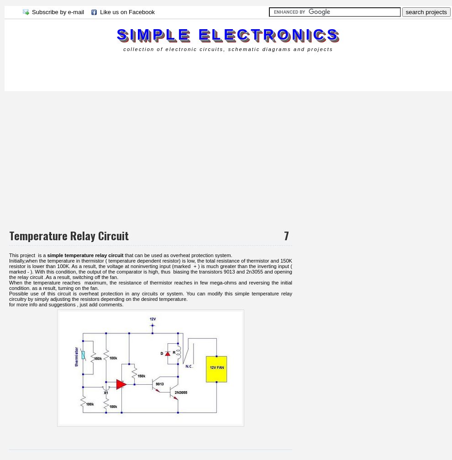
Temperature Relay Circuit (69, 235)
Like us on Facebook (127, 12)
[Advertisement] (171, 70)
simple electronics (228, 34)
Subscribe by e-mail (58, 12)
